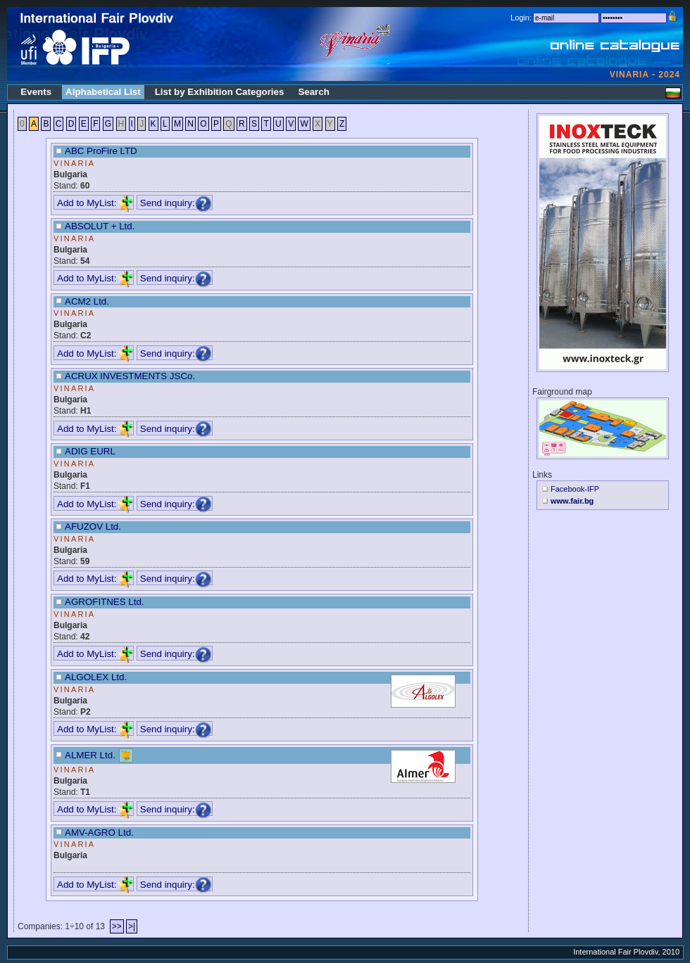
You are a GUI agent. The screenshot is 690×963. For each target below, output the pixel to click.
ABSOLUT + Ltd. (99, 226)
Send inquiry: (176, 203)
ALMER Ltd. (90, 754)
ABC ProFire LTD (101, 151)
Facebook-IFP (575, 489)
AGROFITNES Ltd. (104, 602)
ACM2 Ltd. (87, 301)
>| (131, 926)
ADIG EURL (90, 451)
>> (117, 926)
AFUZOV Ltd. (93, 526)
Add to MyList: (95, 203)
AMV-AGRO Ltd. (99, 832)
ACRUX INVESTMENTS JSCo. (130, 376)
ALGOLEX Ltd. (96, 677)
